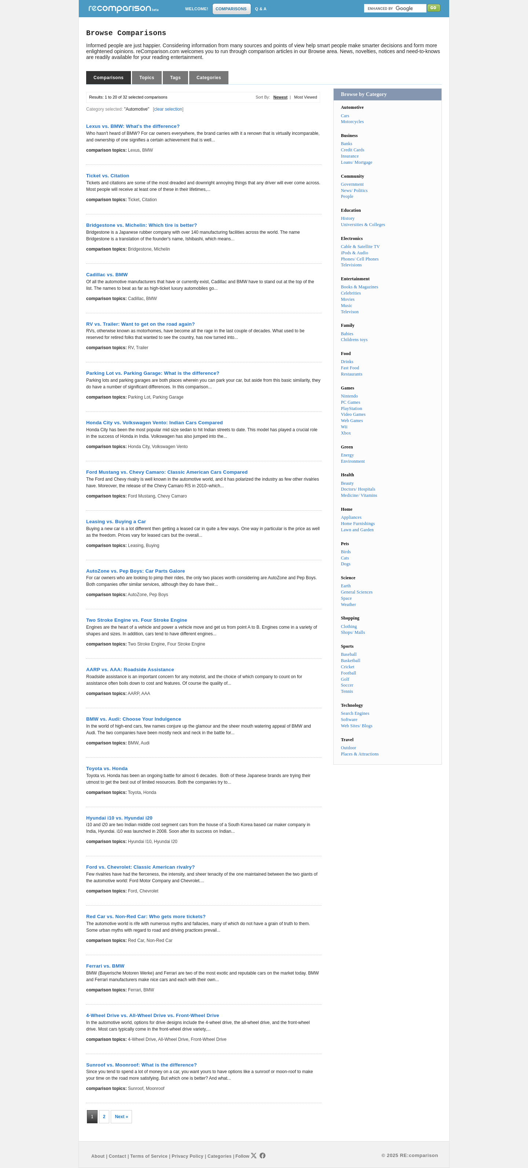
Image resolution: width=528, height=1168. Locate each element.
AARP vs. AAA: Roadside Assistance (130, 669)
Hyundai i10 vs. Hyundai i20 (119, 818)
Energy (347, 455)
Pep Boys (158, 594)
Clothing (349, 626)
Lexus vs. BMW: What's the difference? (133, 126)
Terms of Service (149, 1156)
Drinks (347, 361)
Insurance (350, 156)
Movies (348, 299)
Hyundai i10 (139, 841)
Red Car (136, 940)
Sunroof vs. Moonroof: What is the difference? (141, 1065)
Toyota (134, 792)
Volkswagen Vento (170, 446)
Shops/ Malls (353, 632)
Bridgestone (139, 249)
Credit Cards (352, 149)
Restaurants (352, 374)
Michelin (162, 249)
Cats (345, 558)
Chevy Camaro (172, 496)
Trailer (142, 347)
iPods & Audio (354, 252)
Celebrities (351, 293)
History (348, 218)
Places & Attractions (360, 754)
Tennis (347, 691)
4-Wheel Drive (142, 1039)
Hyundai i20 (165, 841)
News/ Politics (354, 190)
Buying (153, 545)
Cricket (348, 666)
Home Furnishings (358, 523)
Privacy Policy (187, 1156)
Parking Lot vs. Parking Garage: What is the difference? (152, 373)
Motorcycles (352, 121)
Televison (350, 311)
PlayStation (351, 408)
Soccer (347, 685)
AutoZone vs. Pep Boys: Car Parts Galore (135, 571)
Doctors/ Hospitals (358, 489)
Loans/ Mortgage (357, 162)
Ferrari (134, 990)
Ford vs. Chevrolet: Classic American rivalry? (140, 867)
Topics (146, 77)
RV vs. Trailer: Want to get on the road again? (140, 324)
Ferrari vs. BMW (105, 966)
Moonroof (155, 1088)
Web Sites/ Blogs (357, 725)
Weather (348, 604)
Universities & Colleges (363, 224)
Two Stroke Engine (146, 644)
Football (348, 673)
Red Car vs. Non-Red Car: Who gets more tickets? (146, 916)
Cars (345, 115)
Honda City (138, 446)
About (97, 1156)
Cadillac (136, 298)
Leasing (135, 545)
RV (130, 347)
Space (346, 598)
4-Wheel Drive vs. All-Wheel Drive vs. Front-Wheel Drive (152, 1015)
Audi (145, 743)
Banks (346, 143)
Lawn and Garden (357, 529)
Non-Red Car (160, 940)
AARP (133, 693)
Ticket (134, 199)
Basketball (350, 660)
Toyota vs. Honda (107, 768)
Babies (347, 333)
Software (349, 719)
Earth (346, 585)
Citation (149, 199)
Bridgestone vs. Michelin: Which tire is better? (141, 225)
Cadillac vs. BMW (107, 274)
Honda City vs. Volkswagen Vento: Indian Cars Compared (154, 422)
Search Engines (355, 713)
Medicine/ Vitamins (359, 495)
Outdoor (348, 747)
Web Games (352, 420)
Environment (353, 461)
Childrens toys (354, 339)
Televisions (351, 264)
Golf (345, 679)
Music (346, 305)
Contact (117, 1156)
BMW (147, 150)
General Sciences (357, 592)
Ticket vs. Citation (107, 175)
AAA (146, 693)
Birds (346, 551)
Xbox (346, 433)
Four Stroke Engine (186, 644)
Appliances (351, 517)
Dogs (346, 563)
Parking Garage (168, 397)
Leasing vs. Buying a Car (116, 521)
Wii (344, 426)
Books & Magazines (359, 286)
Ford (132, 891)
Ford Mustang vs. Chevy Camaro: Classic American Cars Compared (167, 472)
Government (352, 184)
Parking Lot (139, 397)
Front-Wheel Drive (208, 1039)
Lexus (134, 150)
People (347, 196)
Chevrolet (148, 891)
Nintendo (349, 396)
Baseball (349, 654)
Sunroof (135, 1088)
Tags (175, 77)
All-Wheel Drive (173, 1039)
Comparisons (109, 77)
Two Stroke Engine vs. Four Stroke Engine (136, 620)
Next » (121, 1116)
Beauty (347, 483)
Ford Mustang (141, 496)
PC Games (350, 402)
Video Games (353, 414)
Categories (209, 77)
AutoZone (137, 594)
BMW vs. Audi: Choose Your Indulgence (133, 719)
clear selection (168, 109)
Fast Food (350, 367)
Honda (149, 792)
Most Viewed (305, 97)
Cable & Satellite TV (360, 246)
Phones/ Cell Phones (360, 259)
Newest (281, 97)
